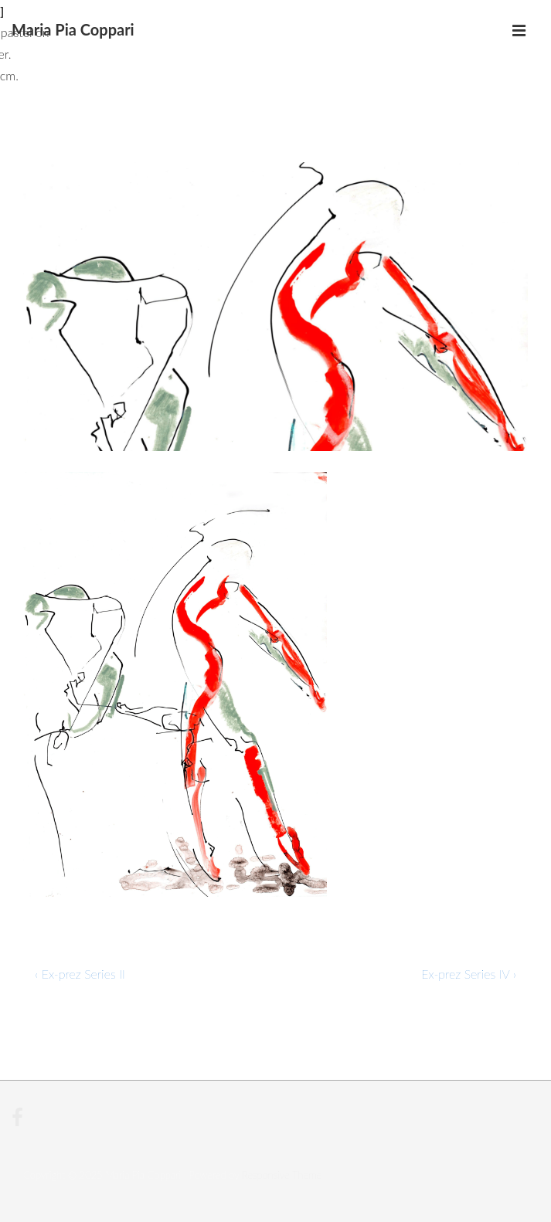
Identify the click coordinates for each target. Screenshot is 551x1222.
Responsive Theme (281, 1175)
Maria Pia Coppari (73, 29)
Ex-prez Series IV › (468, 973)
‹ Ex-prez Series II (80, 973)
